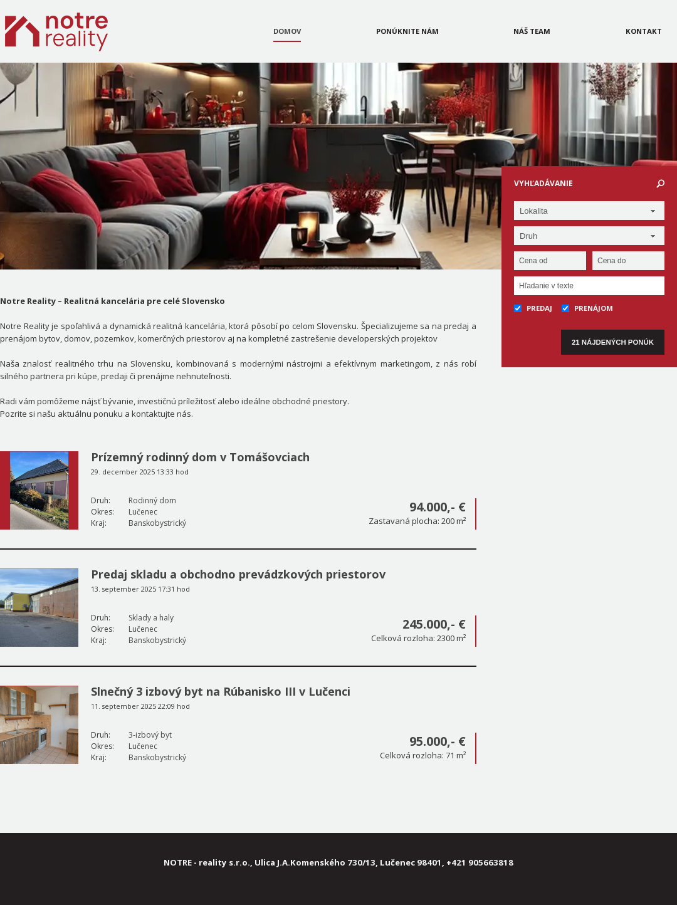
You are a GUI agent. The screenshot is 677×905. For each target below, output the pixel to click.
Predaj (533, 308)
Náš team (531, 31)
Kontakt (644, 31)
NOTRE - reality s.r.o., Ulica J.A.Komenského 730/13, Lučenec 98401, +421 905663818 (338, 862)
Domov (287, 31)
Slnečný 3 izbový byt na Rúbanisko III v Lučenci (220, 691)
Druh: (100, 500)
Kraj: (99, 523)
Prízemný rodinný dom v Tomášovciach (200, 456)
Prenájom (587, 308)
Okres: (102, 511)
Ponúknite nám (407, 31)
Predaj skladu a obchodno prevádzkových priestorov (238, 574)
